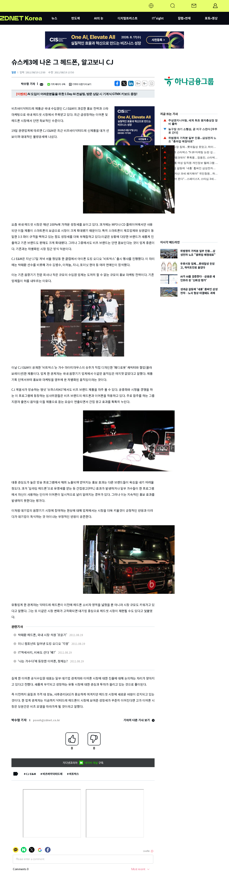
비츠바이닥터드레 (52, 774)
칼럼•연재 (184, 18)
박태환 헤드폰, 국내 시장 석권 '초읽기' (42, 634)
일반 (13, 72)
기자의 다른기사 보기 (80, 84)
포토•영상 (211, 18)
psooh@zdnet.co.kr (46, 720)
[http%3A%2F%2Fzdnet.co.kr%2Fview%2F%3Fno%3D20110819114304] (131, 83)
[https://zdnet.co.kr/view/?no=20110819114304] (117, 83)
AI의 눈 (98, 18)
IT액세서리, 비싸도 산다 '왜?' (37, 652)
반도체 (75, 18)
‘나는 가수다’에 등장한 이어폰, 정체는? (43, 661)
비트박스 (74, 774)
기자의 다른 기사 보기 (139, 720)
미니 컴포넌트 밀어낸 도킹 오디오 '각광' (43, 643)
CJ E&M (31, 774)
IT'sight (158, 18)
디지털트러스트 (128, 18)
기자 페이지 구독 (56, 84)
